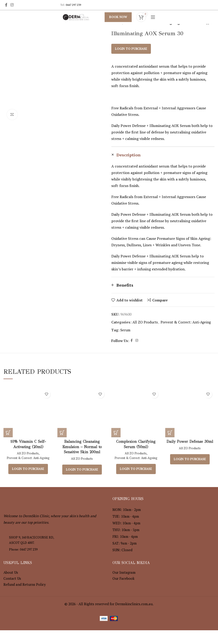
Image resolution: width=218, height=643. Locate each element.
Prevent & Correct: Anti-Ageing (186, 322)
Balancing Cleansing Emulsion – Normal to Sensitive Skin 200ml (82, 446)
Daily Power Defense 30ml (189, 441)
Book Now (118, 17)
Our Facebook (123, 578)
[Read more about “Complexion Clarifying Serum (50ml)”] (116, 432)
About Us (10, 572)
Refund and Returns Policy (24, 584)
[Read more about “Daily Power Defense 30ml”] (169, 432)
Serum (125, 330)
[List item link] (54, 549)
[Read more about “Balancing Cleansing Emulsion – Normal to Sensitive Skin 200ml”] (62, 432)
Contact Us (12, 578)
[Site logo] (76, 16)
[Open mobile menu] (153, 17)
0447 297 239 (73, 4)
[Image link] (28, 499)
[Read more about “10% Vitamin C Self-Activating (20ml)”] (8, 432)
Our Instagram (123, 572)
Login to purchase (131, 49)
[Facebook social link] (6, 4)
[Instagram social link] (12, 4)
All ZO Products (145, 322)
